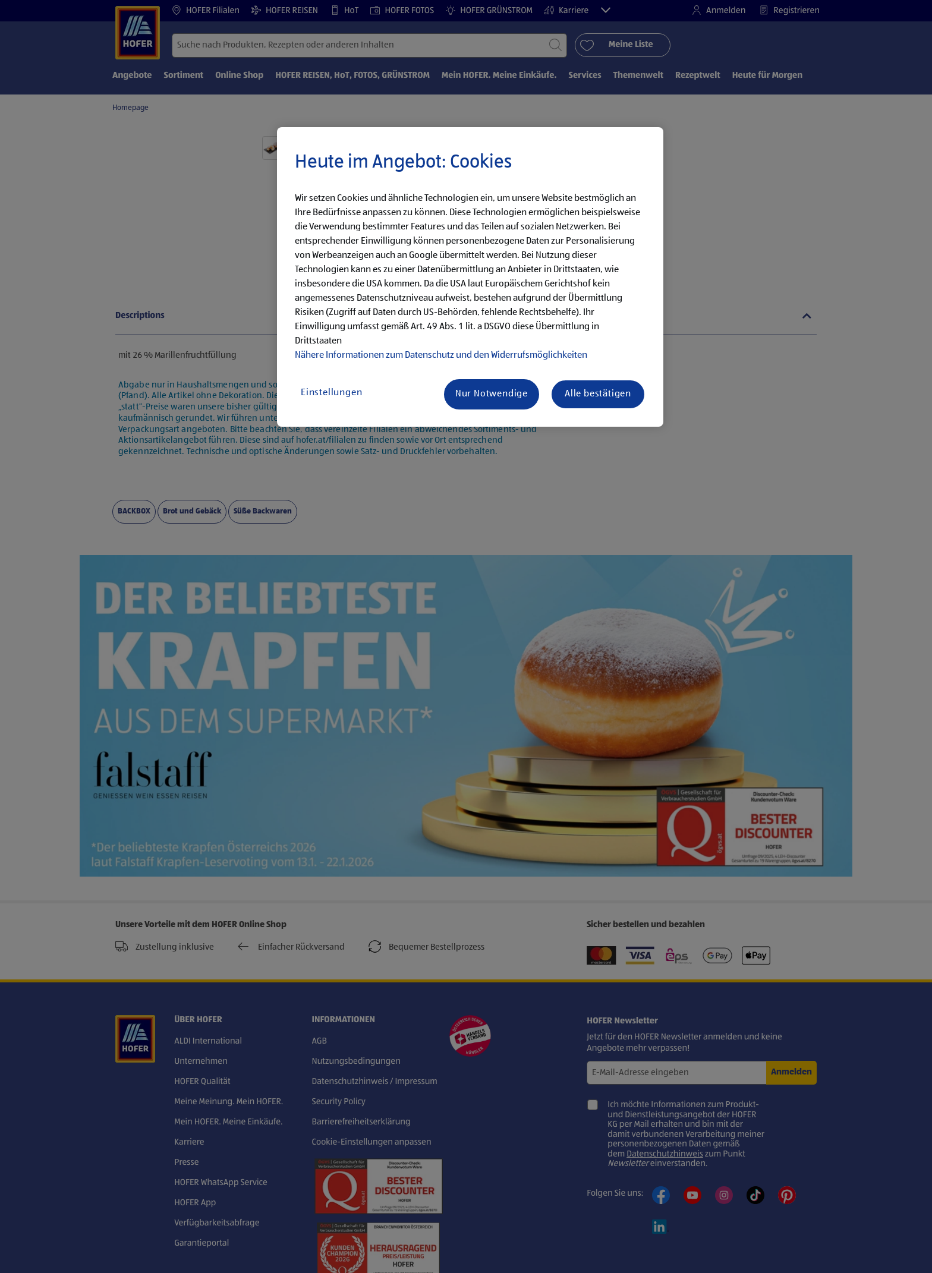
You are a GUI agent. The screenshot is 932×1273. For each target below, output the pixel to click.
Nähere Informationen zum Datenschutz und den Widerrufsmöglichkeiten (441, 355)
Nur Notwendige (491, 394)
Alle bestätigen (598, 394)
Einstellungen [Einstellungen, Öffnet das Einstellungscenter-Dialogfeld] (331, 393)
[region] (470, 277)
